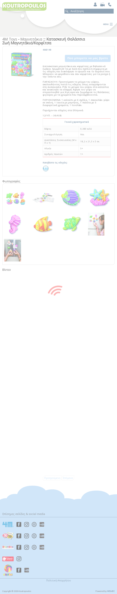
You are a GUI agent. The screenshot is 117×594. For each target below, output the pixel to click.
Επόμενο (68, 478)
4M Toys (9, 39)
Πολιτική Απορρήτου (58, 580)
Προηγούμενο (52, 478)
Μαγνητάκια (31, 39)
